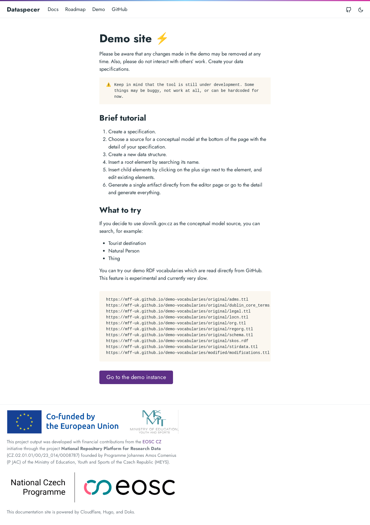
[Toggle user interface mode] (360, 9)
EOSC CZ (152, 441)
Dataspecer (23, 9)
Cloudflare (90, 512)
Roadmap (75, 9)
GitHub (119, 9)
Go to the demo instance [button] (136, 377)
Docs (53, 9)
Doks (129, 512)
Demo (98, 9)
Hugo (108, 512)
